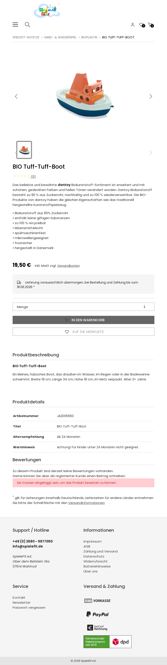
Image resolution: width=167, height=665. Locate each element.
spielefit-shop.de (26, 37)
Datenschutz (94, 556)
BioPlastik (89, 37)
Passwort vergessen (29, 607)
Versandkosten (68, 266)
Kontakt (19, 597)
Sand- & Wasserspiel (60, 37)
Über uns (91, 571)
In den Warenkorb (83, 320)
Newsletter (21, 602)
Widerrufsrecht (96, 561)
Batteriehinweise (97, 566)
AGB (87, 546)
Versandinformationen (86, 502)
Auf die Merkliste (83, 331)
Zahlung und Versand (101, 551)
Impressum (93, 541)
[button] (151, 96)
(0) (24, 176)
